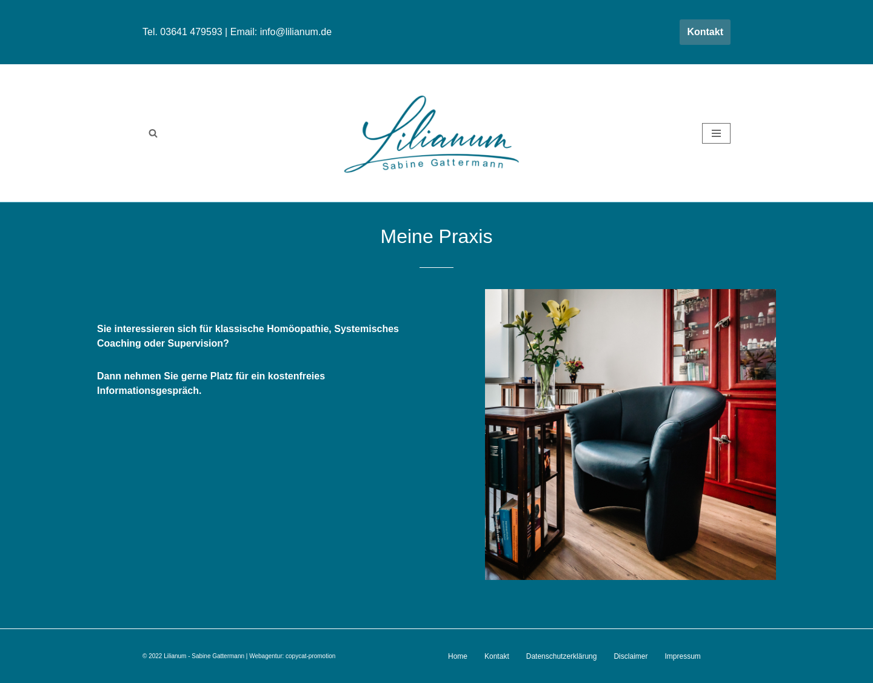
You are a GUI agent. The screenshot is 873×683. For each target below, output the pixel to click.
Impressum (682, 656)
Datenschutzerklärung (561, 656)
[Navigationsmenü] (716, 133)
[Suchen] (153, 133)
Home (457, 656)
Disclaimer (630, 656)
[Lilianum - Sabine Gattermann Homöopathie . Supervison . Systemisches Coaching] (436, 133)
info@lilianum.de (296, 32)
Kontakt (705, 32)
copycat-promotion (310, 656)
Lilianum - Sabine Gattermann (204, 656)
